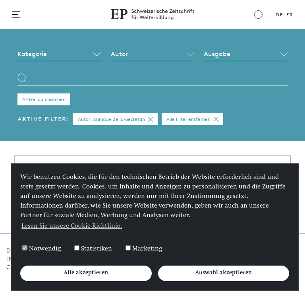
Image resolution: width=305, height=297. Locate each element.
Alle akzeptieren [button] (86, 273)
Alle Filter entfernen (192, 119)
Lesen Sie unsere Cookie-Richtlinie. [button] (71, 226)
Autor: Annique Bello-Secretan (115, 119)
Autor (119, 54)
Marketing (143, 248)
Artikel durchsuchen (44, 99)
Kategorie (32, 54)
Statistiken (93, 248)
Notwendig (41, 248)
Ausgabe (217, 54)
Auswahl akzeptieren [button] (223, 273)
